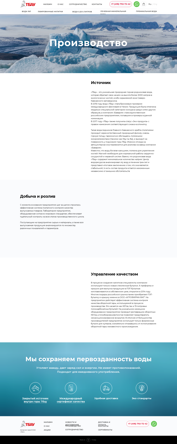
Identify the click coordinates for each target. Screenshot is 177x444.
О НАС (60, 4)
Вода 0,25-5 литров (82, 12)
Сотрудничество (78, 4)
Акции (47, 430)
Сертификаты (105, 430)
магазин (47, 4)
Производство (73, 426)
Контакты (97, 4)
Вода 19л (26, 11)
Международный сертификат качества (71, 400)
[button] (120, 4)
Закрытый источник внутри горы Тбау (35, 400)
